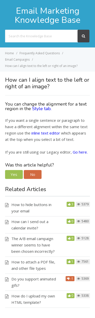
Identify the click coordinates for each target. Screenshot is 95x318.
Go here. (80, 152)
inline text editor (45, 133)
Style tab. (42, 109)
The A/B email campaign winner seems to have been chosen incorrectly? (33, 245)
